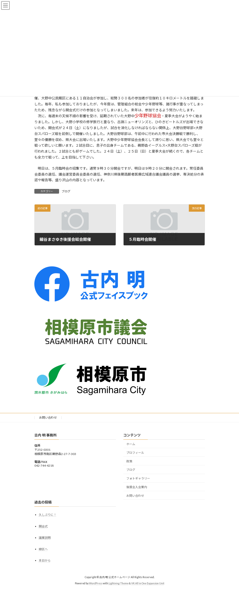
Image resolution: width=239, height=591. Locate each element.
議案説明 (45, 538)
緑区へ (43, 549)
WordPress (95, 583)
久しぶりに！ (48, 515)
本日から (45, 560)
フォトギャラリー (138, 478)
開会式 (43, 526)
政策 (129, 461)
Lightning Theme (119, 583)
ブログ (66, 191)
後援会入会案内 (136, 487)
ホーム (130, 444)
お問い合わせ (48, 417)
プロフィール (135, 453)
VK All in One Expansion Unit (147, 583)
